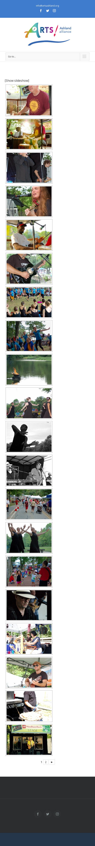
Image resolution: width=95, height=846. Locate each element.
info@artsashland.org (47, 5)
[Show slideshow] (17, 81)
